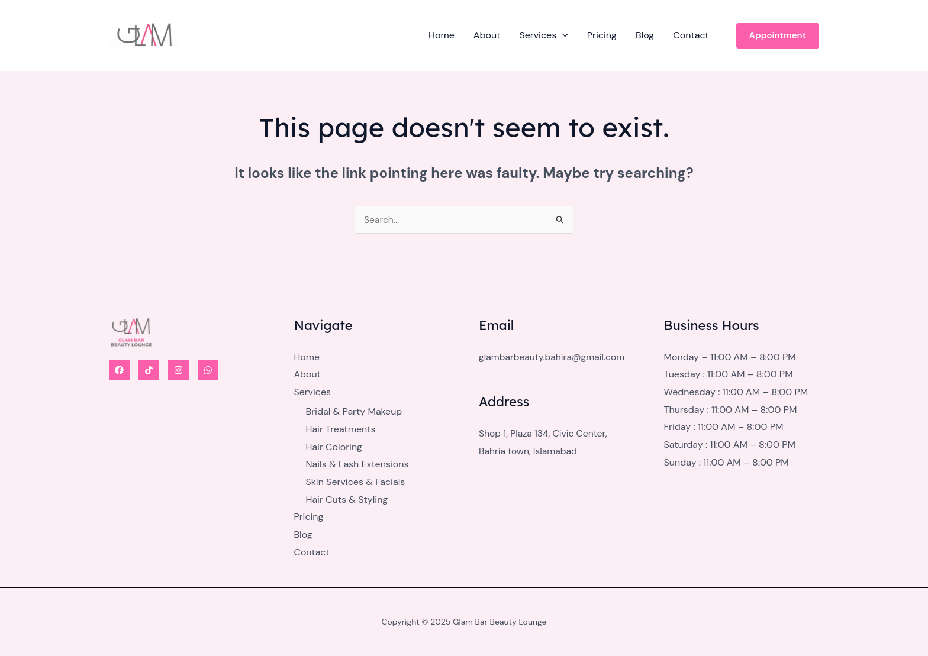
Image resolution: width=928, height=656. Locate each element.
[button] (777, 36)
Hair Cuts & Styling (347, 499)
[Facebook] (119, 370)
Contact (690, 35)
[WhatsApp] (208, 370)
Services (543, 35)
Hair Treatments (341, 429)
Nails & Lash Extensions (357, 464)
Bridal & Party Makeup (354, 412)
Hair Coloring (334, 447)
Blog (645, 35)
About (487, 35)
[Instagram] (178, 370)
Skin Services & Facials (355, 482)
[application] (562, 35)
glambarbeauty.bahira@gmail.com (553, 357)
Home (441, 35)
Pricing (602, 35)
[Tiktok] (148, 370)
